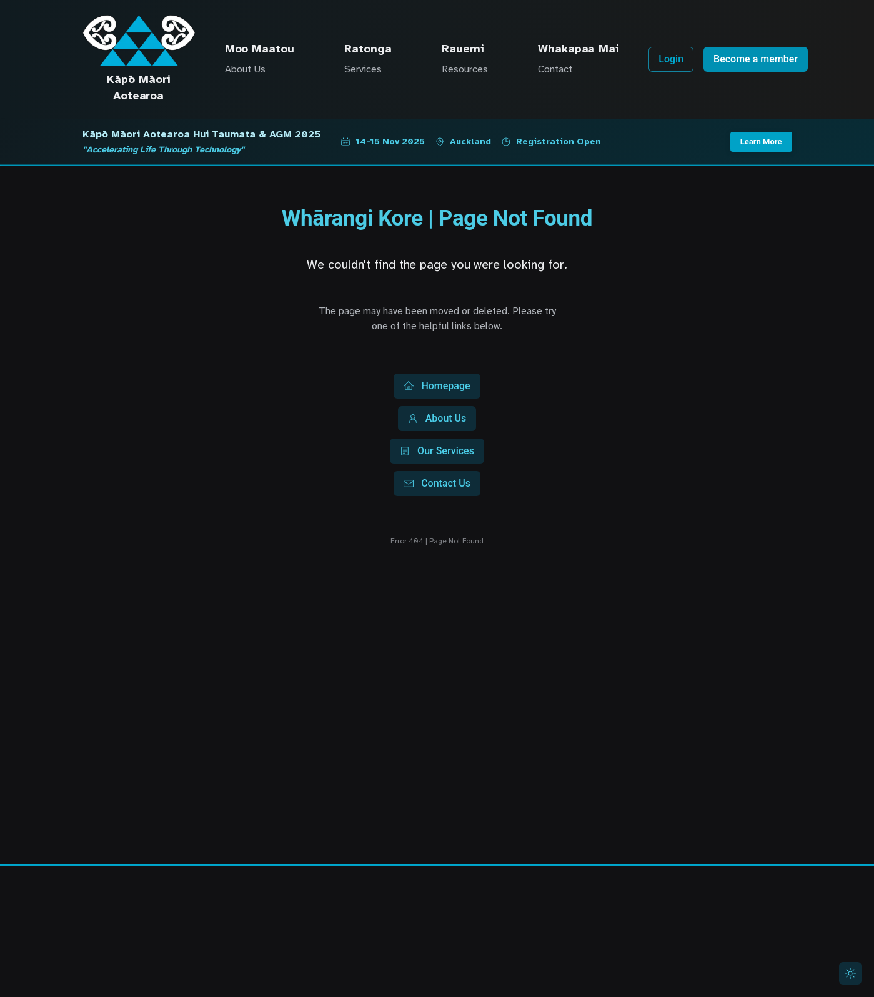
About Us (437, 418)
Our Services (437, 451)
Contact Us (437, 483)
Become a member (755, 59)
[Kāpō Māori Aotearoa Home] (138, 40)
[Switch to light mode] (850, 973)
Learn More (761, 141)
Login (670, 59)
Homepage (437, 386)
